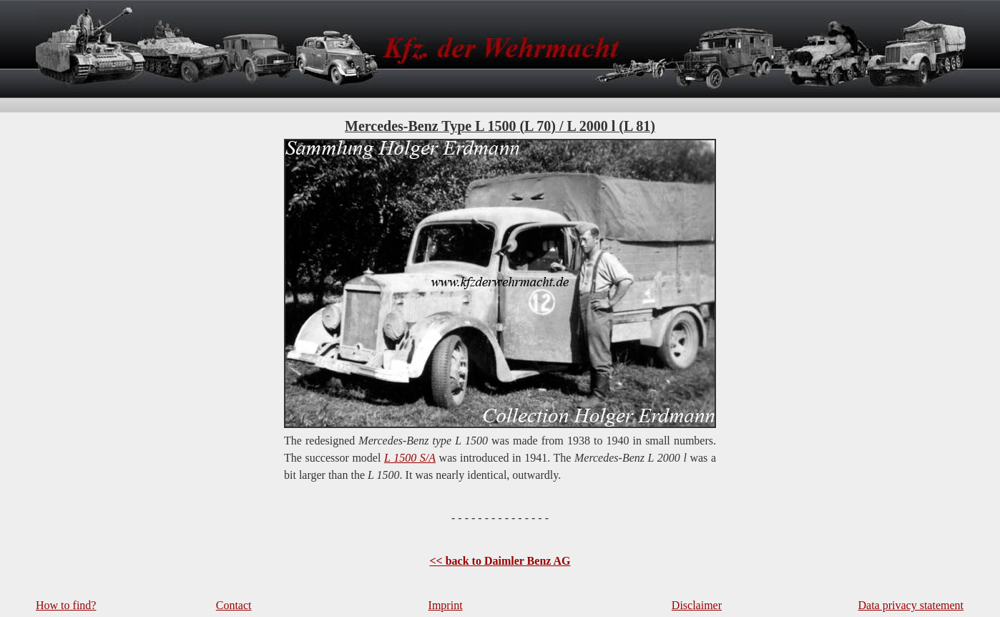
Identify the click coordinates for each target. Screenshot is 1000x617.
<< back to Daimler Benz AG (499, 561)
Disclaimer (697, 605)
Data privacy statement (911, 605)
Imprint (445, 605)
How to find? (66, 605)
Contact (234, 605)
